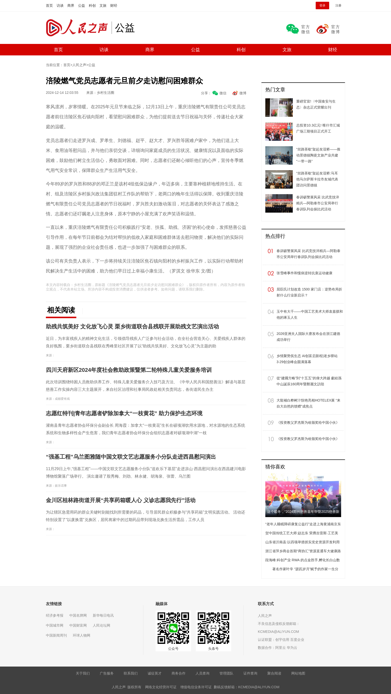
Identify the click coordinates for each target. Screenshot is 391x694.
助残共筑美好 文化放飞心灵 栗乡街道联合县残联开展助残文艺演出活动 (132, 326)
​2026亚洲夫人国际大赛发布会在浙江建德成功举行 (308, 337)
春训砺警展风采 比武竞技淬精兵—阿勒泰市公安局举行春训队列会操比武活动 (308, 254)
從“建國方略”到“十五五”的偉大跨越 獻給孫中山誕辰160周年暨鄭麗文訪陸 (309, 381)
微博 (242, 93)
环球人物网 (81, 635)
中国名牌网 (78, 615)
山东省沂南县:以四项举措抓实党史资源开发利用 (302, 542)
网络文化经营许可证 (161, 687)
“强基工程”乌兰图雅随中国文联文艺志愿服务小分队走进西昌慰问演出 (131, 457)
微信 (222, 93)
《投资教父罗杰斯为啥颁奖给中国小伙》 (308, 422)
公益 (81, 5)
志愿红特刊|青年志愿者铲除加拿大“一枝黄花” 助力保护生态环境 (124, 413)
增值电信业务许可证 (196, 687)
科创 (92, 5)
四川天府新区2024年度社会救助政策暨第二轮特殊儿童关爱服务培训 (129, 370)
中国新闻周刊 (56, 635)
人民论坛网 (101, 625)
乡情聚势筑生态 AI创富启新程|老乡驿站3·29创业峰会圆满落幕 (307, 359)
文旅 (102, 5)
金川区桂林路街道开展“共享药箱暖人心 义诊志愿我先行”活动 (121, 500)
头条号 (213, 649)
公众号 (173, 649)
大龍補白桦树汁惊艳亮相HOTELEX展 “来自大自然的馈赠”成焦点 (308, 403)
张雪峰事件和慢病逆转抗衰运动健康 (304, 273)
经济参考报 (54, 615)
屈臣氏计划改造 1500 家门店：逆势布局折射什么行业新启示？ (309, 292)
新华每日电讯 (103, 615)
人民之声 (78, 27)
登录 (322, 5)
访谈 (60, 5)
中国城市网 (54, 625)
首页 (49, 5)
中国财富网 (78, 625)
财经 (113, 5)
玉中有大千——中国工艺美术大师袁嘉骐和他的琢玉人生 (310, 314)
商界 (70, 5)
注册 (338, 5)
